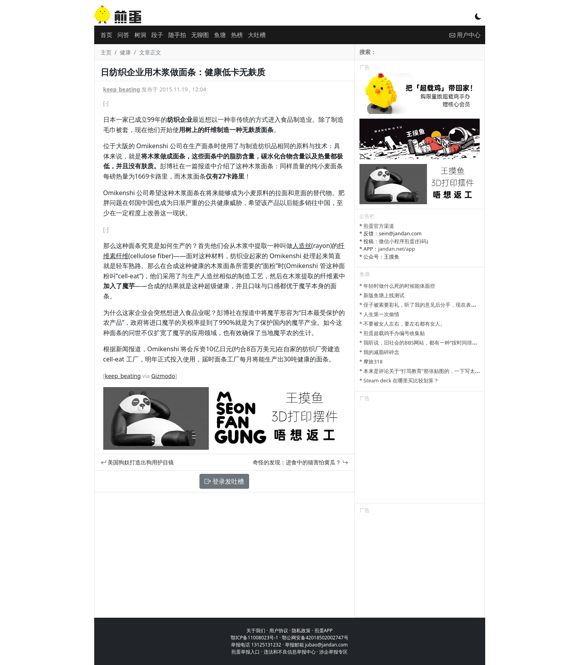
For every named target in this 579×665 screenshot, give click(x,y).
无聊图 (200, 35)
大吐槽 (257, 35)
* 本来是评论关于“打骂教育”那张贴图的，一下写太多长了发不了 (432, 370)
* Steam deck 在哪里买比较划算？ (399, 380)
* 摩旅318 (371, 361)
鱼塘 (220, 35)
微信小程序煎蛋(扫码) (403, 241)
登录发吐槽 (224, 481)
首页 (106, 35)
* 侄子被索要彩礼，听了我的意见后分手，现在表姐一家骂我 (428, 304)
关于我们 (255, 630)
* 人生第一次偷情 (379, 314)
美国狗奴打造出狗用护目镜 (137, 462)
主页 (106, 52)
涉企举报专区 (333, 651)
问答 (123, 35)
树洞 (140, 35)
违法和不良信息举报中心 (290, 651)
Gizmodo (163, 376)
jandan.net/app (396, 248)
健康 (125, 52)
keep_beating (121, 89)
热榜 (237, 35)
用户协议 (278, 630)
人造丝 (301, 245)
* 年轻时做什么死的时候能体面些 (397, 285)
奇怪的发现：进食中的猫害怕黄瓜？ (300, 462)
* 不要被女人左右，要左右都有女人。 (402, 323)
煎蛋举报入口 (245, 651)
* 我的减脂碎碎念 (379, 352)
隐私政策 (301, 630)
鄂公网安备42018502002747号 (315, 637)
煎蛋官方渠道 (378, 225)
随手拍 (177, 35)
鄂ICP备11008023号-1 (254, 637)
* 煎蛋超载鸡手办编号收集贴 (392, 333)
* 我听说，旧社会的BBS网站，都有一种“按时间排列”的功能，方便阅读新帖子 (447, 342)
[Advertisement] (420, 453)
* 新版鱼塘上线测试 (382, 295)
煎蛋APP (324, 630)
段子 (157, 35)
